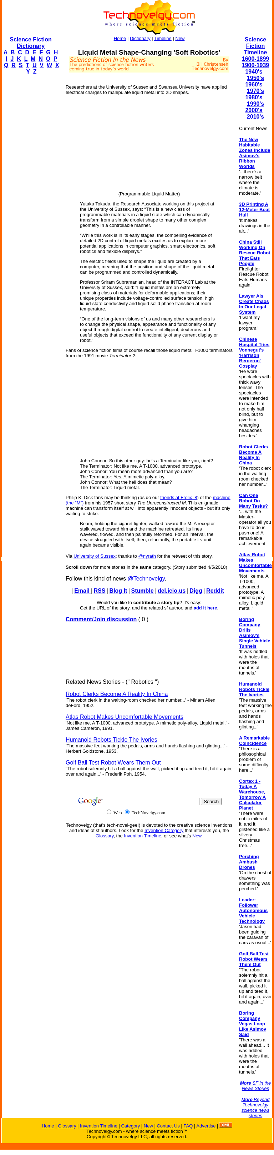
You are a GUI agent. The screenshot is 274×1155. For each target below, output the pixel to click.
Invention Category (163, 830)
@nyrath (147, 556)
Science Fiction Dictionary (30, 42)
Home (120, 38)
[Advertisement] (30, 188)
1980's (253, 97)
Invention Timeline (142, 835)
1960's (253, 84)
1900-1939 (255, 65)
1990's (255, 104)
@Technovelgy (145, 579)
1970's (255, 91)
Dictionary (140, 38)
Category (130, 1126)
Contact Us (168, 1126)
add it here (205, 608)
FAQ (188, 1126)
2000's (253, 110)
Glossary (104, 835)
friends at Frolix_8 (178, 497)
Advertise (205, 1126)
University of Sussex (94, 556)
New (179, 38)
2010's (255, 117)
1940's (253, 72)
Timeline (163, 38)
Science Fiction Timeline (255, 45)
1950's (255, 78)
